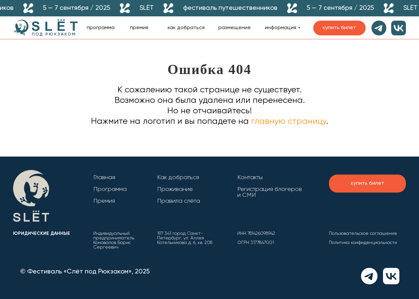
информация (280, 27)
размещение (234, 27)
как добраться (186, 27)
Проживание (175, 189)
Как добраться (178, 177)
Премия (104, 201)
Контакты (250, 177)
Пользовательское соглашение (363, 233)
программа (101, 27)
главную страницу (287, 121)
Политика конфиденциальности (363, 242)
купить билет (339, 27)
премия (139, 27)
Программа (110, 189)
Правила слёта (178, 201)
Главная (104, 177)
